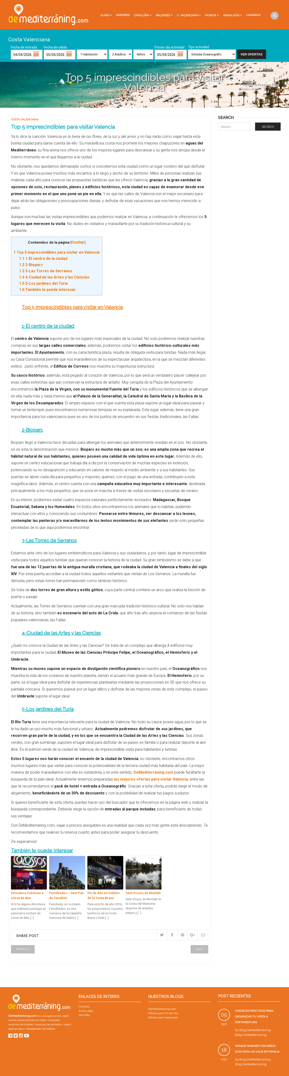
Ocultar (78, 242)
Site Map (84, 1015)
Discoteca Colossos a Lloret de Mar (27, 895)
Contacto (84, 1006)
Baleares (163, 15)
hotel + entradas (49, 1020)
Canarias (253, 15)
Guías (105, 15)
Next (199, 949)
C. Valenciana (187, 15)
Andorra (123, 15)
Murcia (210, 15)
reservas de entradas (48, 1024)
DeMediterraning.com (153, 772)
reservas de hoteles (21, 1024)
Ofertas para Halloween (163, 1017)
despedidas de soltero (41, 1028)
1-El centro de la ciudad (43, 258)
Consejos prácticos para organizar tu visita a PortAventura (254, 1016)
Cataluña (141, 15)
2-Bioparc (31, 264)
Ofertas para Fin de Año (163, 1013)
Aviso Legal (85, 1010)
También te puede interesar (47, 289)
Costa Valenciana (24, 119)
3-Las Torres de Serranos (45, 271)
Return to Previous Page (261, 85)
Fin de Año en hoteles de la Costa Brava (103, 895)
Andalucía (231, 15)
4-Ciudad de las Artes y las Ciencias (54, 277)
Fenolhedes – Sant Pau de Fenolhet (66, 895)
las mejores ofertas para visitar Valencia (151, 779)
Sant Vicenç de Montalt (143, 893)
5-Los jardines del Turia (43, 283)
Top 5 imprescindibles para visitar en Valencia (57, 252)
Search (268, 126)
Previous (22, 949)
